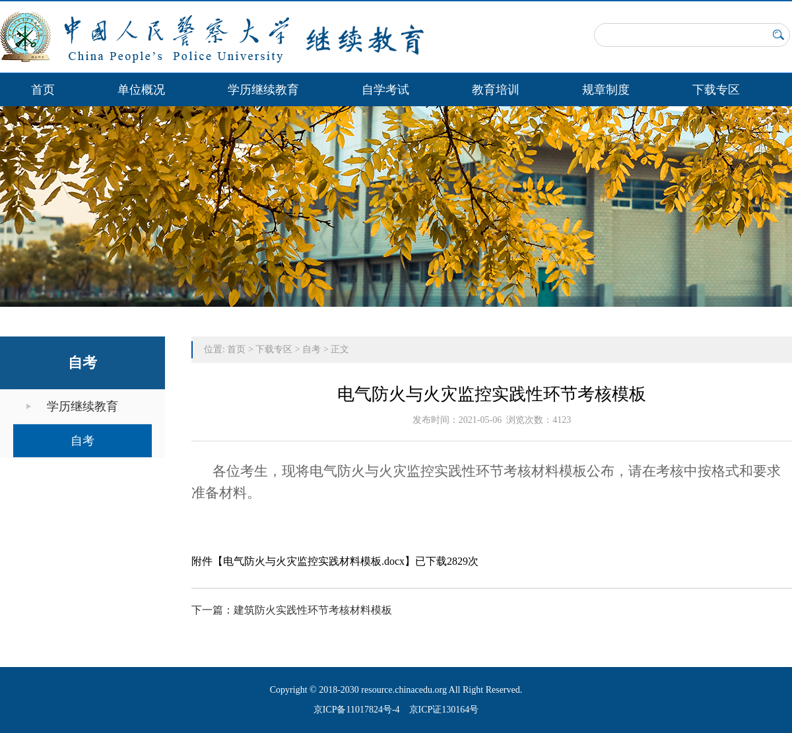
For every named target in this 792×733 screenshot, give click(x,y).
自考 (82, 440)
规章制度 (606, 89)
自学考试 (385, 89)
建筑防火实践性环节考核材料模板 (313, 610)
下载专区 (716, 89)
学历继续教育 (263, 89)
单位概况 (141, 89)
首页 (43, 89)
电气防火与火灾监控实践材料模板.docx (314, 561)
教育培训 (495, 89)
